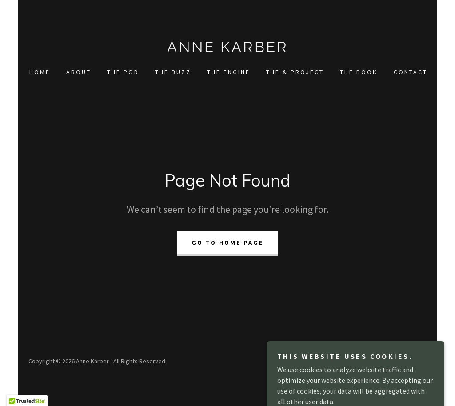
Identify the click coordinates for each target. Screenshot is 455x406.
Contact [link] (410, 72)
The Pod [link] (123, 72)
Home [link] (39, 72)
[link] (227, 49)
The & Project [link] (295, 72)
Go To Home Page (228, 243)
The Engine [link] (228, 72)
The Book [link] (359, 72)
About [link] (78, 72)
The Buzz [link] (173, 72)
